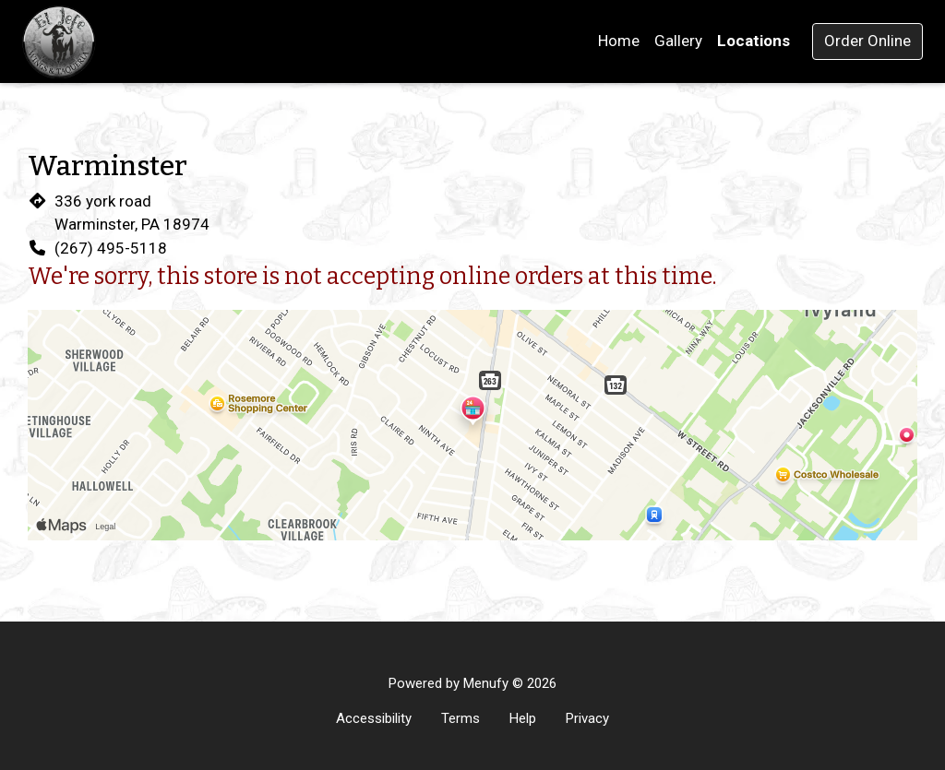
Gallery (678, 40)
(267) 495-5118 (110, 248)
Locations (753, 40)
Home (619, 40)
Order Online (867, 40)
